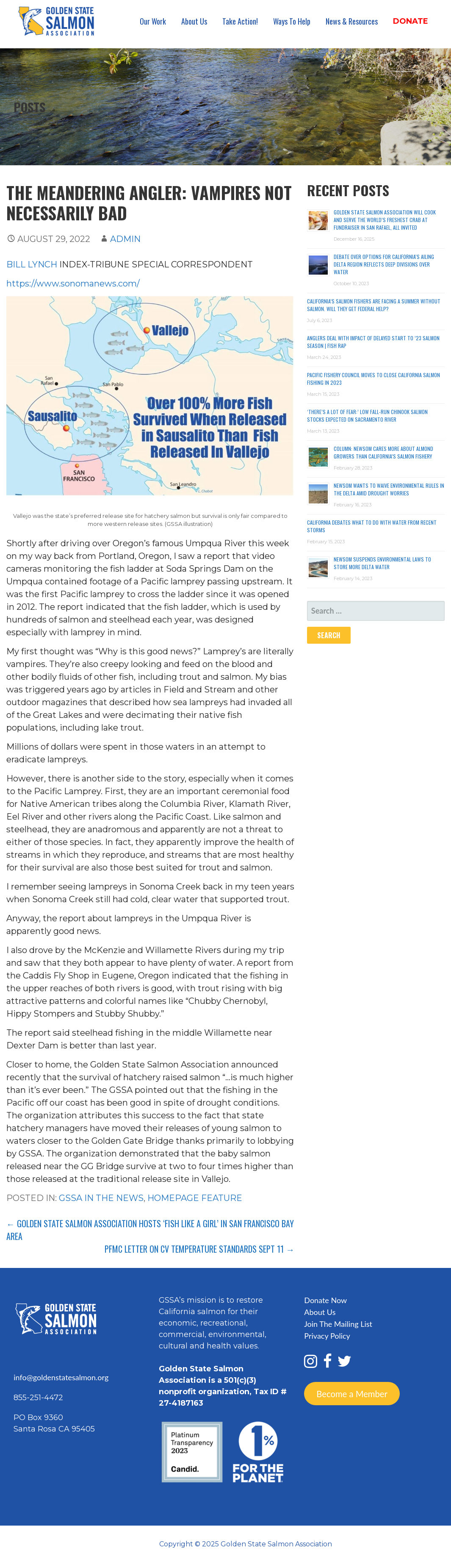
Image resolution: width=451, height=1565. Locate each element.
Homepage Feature (194, 1198)
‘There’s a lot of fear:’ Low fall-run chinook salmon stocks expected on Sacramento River (367, 415)
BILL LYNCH (31, 264)
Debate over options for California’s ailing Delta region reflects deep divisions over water (384, 264)
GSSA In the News (101, 1198)
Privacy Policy (327, 1335)
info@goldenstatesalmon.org (61, 1377)
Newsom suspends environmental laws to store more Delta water (382, 563)
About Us (194, 21)
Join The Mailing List (338, 1324)
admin (125, 239)
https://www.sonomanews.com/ (73, 283)
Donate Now (325, 1300)
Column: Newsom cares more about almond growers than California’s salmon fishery (383, 452)
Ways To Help (291, 21)
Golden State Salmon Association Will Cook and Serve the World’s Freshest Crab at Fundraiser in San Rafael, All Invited (385, 219)
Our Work (153, 21)
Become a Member (351, 1393)
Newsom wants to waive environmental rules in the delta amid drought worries (389, 489)
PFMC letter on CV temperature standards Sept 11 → (199, 1249)
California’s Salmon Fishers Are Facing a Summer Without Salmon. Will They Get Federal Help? (373, 304)
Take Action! (240, 21)
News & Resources (352, 21)
